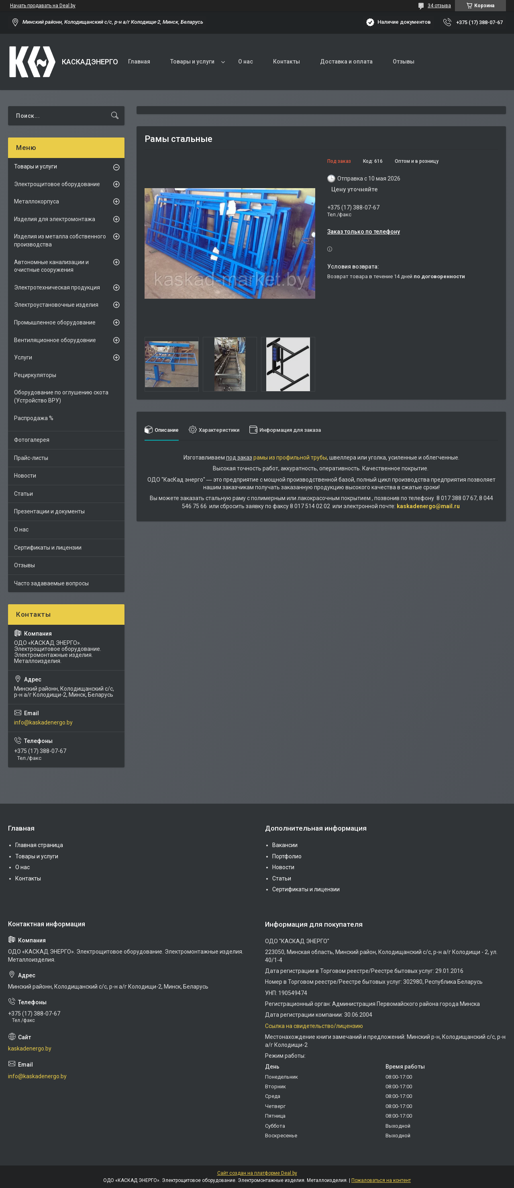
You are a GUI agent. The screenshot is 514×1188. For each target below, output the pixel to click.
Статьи (23, 493)
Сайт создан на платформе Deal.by (257, 1173)
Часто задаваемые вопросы (51, 583)
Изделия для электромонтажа (54, 219)
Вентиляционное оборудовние (55, 340)
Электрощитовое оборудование (57, 184)
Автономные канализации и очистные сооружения (51, 266)
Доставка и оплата (346, 61)
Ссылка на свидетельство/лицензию (314, 1026)
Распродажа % (33, 418)
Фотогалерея (31, 440)
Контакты (286, 61)
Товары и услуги (192, 61)
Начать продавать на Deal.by (42, 5)
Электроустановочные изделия (56, 305)
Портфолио (287, 856)
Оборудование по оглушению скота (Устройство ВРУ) (61, 396)
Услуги (23, 357)
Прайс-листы (31, 458)
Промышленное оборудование (55, 322)
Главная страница (39, 845)
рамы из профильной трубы (290, 457)
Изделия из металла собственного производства (60, 240)
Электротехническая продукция (57, 287)
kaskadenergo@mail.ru (428, 506)
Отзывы (403, 61)
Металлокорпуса (36, 201)
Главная (139, 61)
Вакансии (285, 845)
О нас (245, 61)
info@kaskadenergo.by (43, 722)
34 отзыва (439, 5)
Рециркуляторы (35, 375)
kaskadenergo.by (29, 1048)
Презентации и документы (49, 511)
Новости (25, 475)
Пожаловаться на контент (381, 1180)
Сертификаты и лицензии (48, 547)
